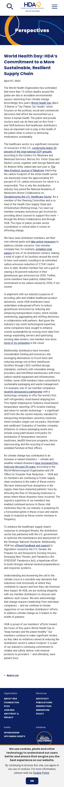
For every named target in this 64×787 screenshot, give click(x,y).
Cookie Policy (41, 772)
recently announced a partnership (23, 391)
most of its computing (17, 343)
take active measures (43, 241)
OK (32, 781)
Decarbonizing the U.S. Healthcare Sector (28, 196)
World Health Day (41, 103)
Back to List (13, 675)
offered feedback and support (32, 545)
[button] (10, 6)
